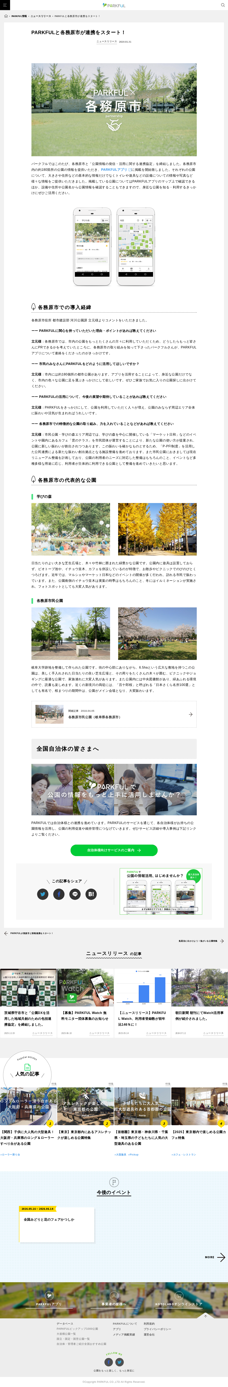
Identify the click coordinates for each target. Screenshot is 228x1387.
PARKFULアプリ (114, 169)
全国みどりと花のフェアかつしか (49, 1219)
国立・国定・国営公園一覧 (73, 1339)
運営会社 (149, 1334)
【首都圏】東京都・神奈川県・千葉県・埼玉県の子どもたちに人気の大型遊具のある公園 (141, 1137)
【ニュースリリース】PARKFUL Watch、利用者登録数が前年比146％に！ (142, 1018)
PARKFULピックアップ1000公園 (77, 1328)
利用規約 (149, 1323)
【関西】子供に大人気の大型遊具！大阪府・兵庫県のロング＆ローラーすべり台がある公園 (27, 1137)
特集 (54, 1083)
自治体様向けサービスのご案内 (110, 850)
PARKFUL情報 (19, 16)
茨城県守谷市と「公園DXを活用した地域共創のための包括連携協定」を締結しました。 (27, 1018)
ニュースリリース (41, 16)
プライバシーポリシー (157, 1329)
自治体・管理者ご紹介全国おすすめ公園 (81, 1344)
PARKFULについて (125, 1323)
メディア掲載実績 (124, 1334)
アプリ (117, 1329)
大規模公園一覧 (66, 1333)
